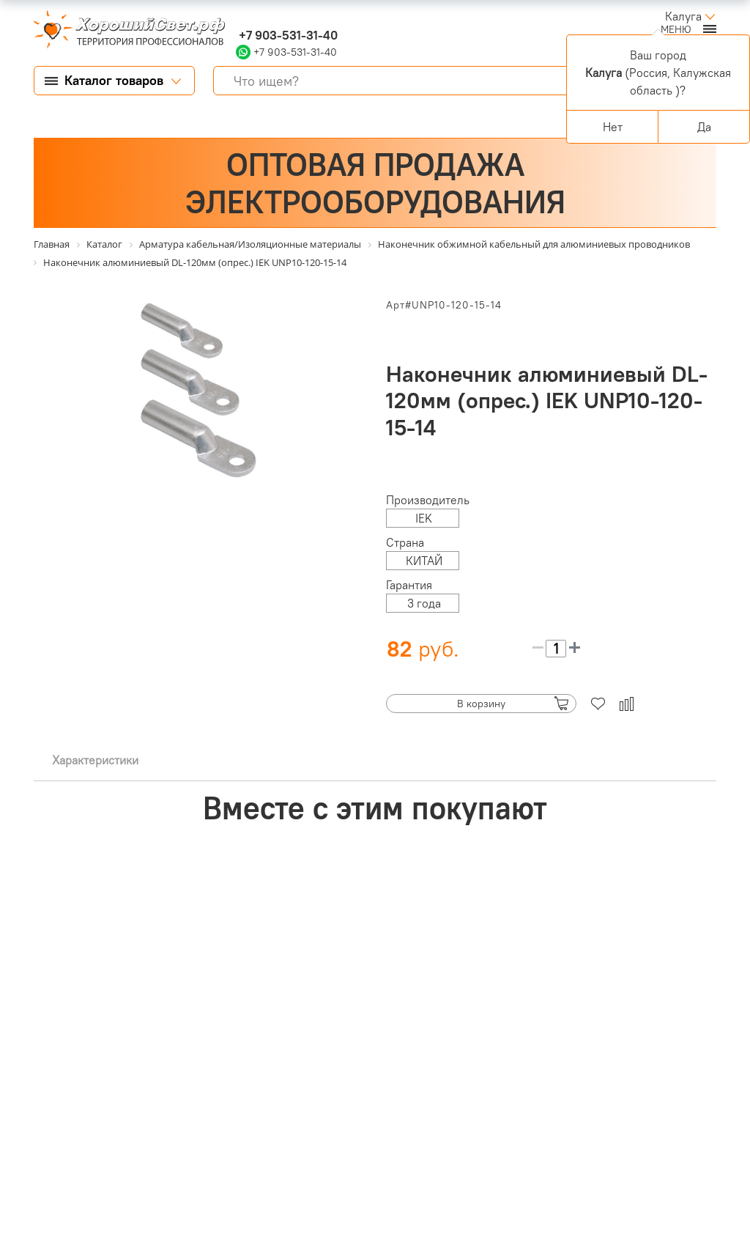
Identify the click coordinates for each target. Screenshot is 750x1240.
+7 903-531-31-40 (287, 35)
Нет (613, 126)
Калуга (683, 16)
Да (704, 126)
